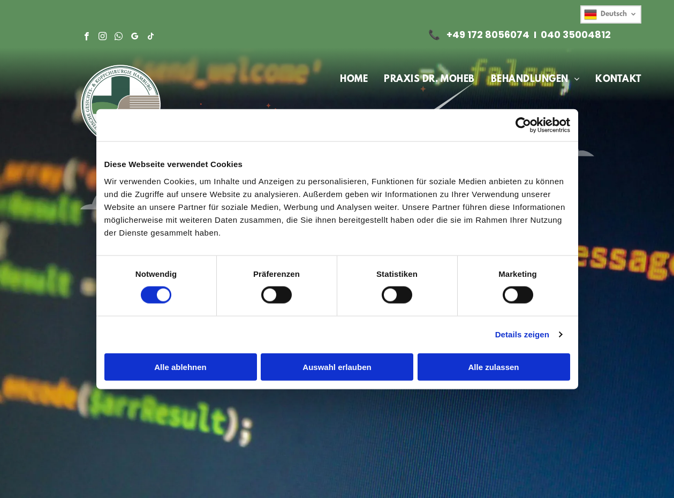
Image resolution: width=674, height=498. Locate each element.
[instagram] (102, 37)
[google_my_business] (134, 37)
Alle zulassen (493, 366)
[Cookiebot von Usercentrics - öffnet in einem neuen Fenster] (523, 125)
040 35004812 (576, 34)
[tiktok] (151, 37)
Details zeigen (522, 334)
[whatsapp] (118, 37)
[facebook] (86, 37)
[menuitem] (354, 79)
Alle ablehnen (180, 366)
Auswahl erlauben (336, 366)
